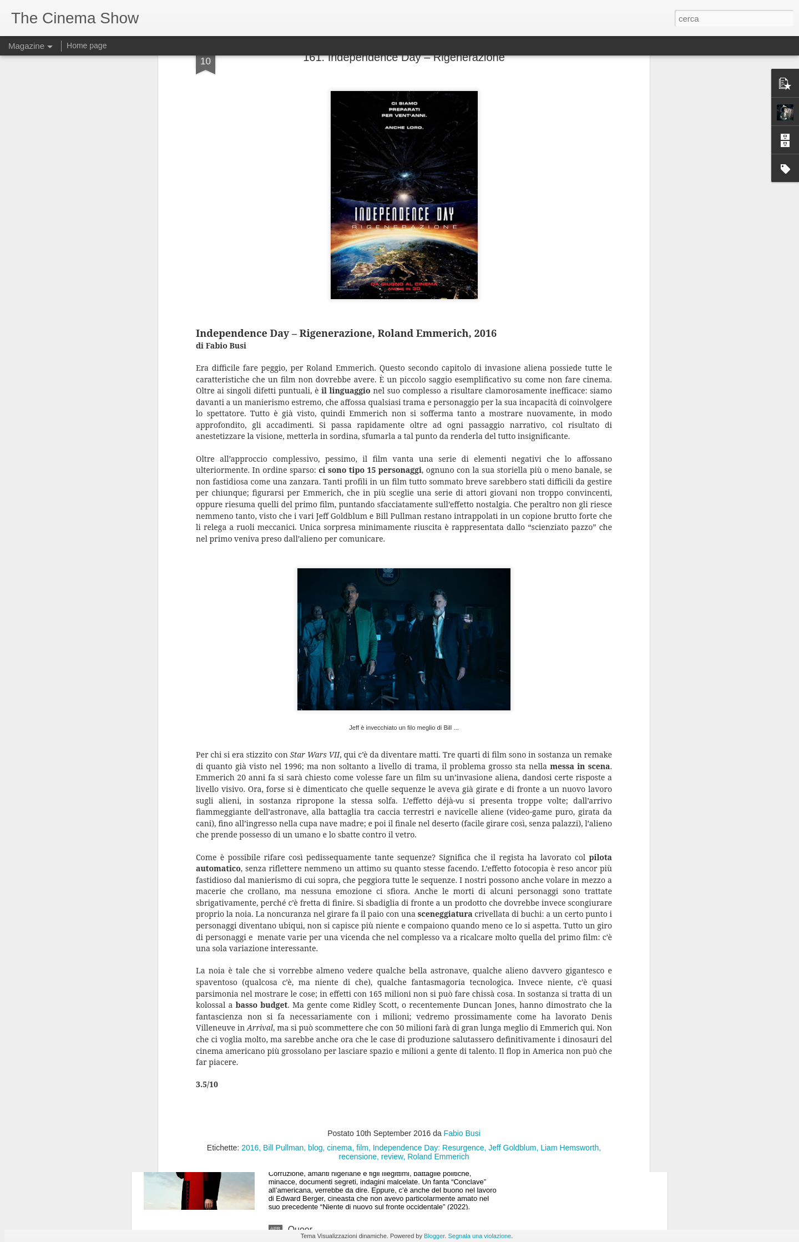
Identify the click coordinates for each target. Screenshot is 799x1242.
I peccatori (308, 977)
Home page (87, 45)
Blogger (434, 1236)
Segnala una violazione (479, 1236)
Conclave (306, 1103)
